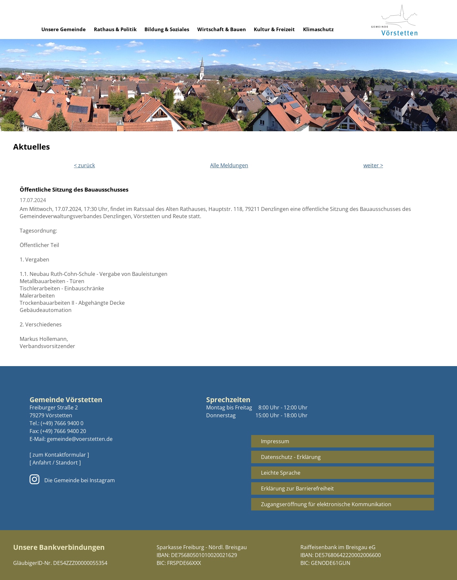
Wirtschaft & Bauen (221, 29)
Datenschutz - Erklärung (291, 457)
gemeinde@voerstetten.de (80, 439)
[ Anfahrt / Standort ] (55, 462)
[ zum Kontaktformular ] (59, 454)
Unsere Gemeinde (63, 29)
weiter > (373, 165)
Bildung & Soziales (166, 29)
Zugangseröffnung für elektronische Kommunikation (326, 504)
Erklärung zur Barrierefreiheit (297, 488)
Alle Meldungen (229, 165)
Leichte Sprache (280, 472)
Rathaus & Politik (115, 29)
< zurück (84, 165)
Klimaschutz (318, 29)
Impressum (275, 441)
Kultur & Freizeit (274, 29)
